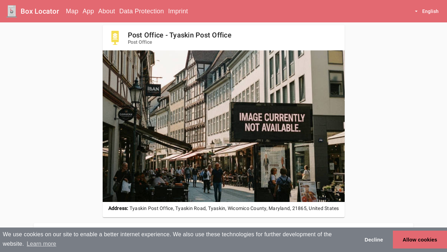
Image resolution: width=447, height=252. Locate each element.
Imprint (178, 11)
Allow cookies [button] (420, 240)
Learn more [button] (41, 244)
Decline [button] (374, 240)
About (106, 11)
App (88, 11)
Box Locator (40, 11)
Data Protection (141, 11)
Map (72, 11)
